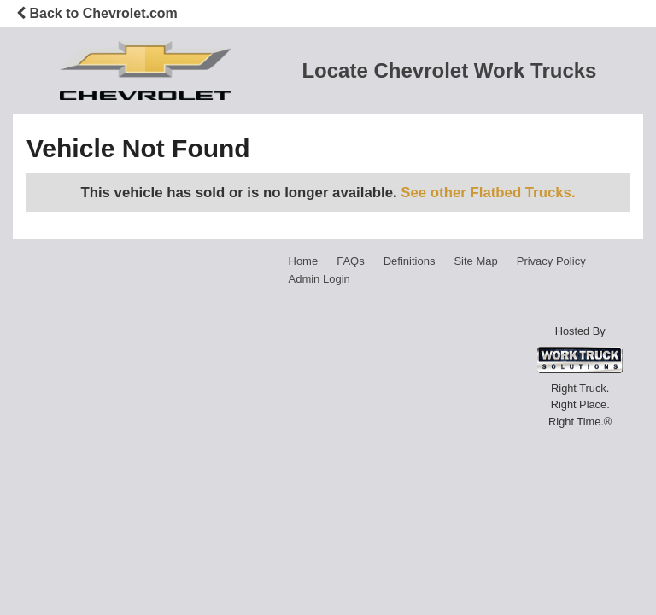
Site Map (475, 261)
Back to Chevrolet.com (97, 13)
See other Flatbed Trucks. (488, 192)
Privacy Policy (551, 261)
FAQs (351, 261)
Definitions (410, 261)
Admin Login (319, 278)
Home (304, 261)
